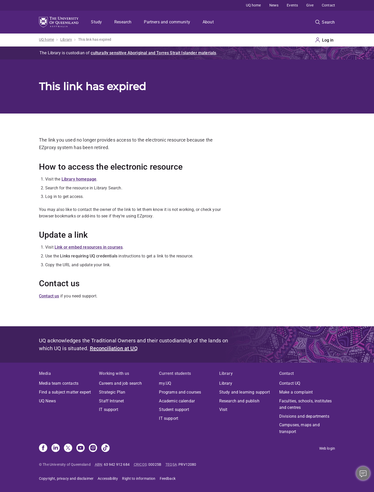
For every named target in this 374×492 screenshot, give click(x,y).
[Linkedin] (55, 448)
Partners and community (167, 21)
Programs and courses (180, 392)
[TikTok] (105, 448)
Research (122, 21)
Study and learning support (244, 392)
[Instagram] (93, 448)
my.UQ (165, 383)
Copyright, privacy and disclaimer (66, 478)
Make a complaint (296, 392)
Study (96, 21)
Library (66, 39)
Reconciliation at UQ (114, 348)
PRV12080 (187, 464)
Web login (327, 448)
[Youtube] (80, 448)
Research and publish (239, 400)
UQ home (253, 5)
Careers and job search (120, 383)
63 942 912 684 (117, 464)
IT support (108, 409)
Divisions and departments (304, 416)
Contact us (49, 296)
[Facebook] (43, 448)
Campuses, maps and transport (299, 428)
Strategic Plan (112, 392)
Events (292, 5)
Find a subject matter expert (65, 392)
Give (309, 5)
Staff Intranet (111, 400)
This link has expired (94, 39)
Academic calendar (177, 400)
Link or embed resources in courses (89, 247)
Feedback (168, 478)
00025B (154, 464)
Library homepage (79, 179)
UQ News (47, 400)
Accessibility (108, 478)
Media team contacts (58, 383)
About (208, 21)
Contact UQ (289, 383)
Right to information (138, 478)
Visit (223, 409)
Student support (174, 409)
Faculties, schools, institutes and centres (305, 404)
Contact (328, 5)
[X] (68, 448)
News (274, 5)
